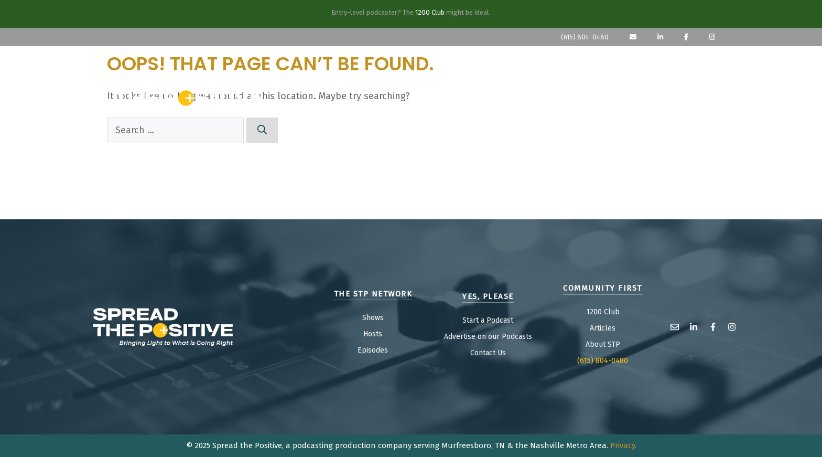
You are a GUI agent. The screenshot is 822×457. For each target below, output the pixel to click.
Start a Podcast (487, 320)
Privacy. (623, 445)
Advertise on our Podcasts (488, 336)
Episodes (373, 350)
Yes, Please (567, 94)
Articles (602, 328)
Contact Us (488, 352)
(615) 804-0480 (585, 37)
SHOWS (495, 94)
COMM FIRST (664, 94)
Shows (373, 317)
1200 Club (430, 12)
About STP (603, 344)
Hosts (372, 334)
